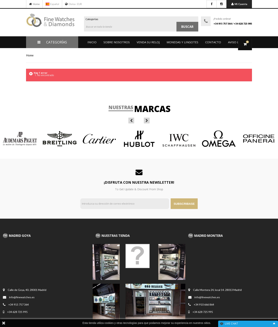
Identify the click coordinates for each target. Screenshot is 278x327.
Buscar (187, 27)
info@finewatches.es (22, 297)
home (30, 55)
